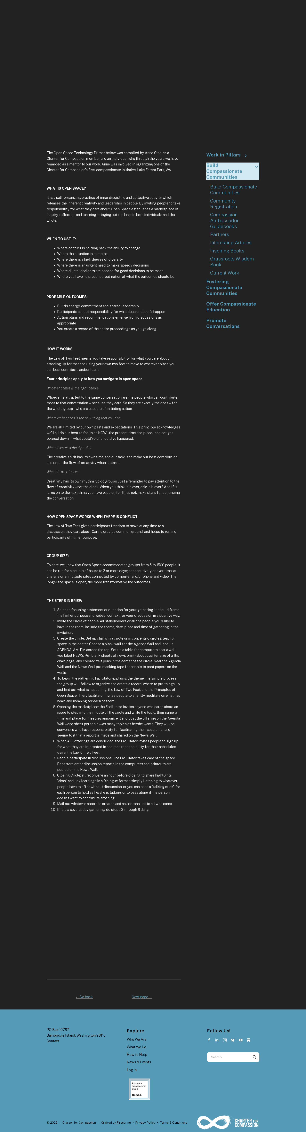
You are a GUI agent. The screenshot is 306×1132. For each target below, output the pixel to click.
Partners (219, 234)
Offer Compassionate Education (231, 307)
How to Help (137, 1055)
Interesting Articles (231, 242)
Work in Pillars (228, 155)
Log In (132, 1070)
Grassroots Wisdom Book (232, 261)
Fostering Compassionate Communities (224, 287)
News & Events (139, 1062)
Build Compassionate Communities (233, 171)
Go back (84, 997)
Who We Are (137, 1039)
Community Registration (223, 204)
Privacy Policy (145, 1122)
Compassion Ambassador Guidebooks (224, 220)
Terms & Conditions (173, 1122)
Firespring (124, 1122)
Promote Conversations (223, 323)
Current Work (224, 273)
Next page (142, 997)
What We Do (136, 1047)
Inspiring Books (227, 251)
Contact (53, 1041)
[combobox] (228, 1057)
